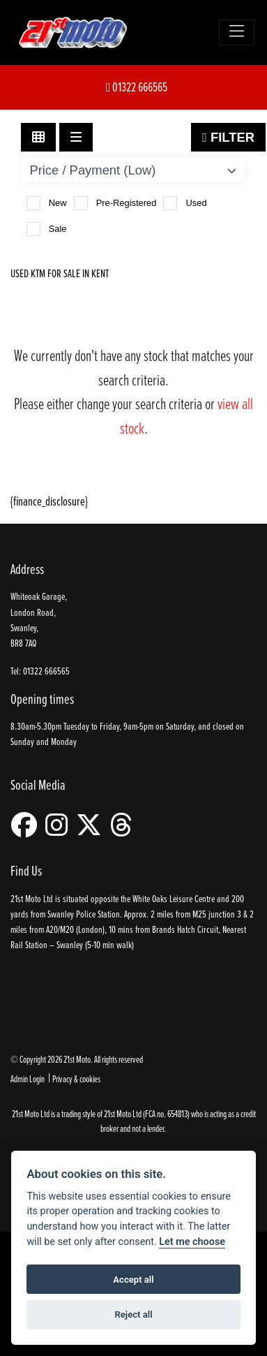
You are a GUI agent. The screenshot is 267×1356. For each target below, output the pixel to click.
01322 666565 (137, 87)
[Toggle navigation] (236, 32)
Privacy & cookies (76, 1078)
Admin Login (27, 1078)
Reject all (133, 1314)
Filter (228, 137)
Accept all (133, 1279)
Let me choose (192, 1242)
